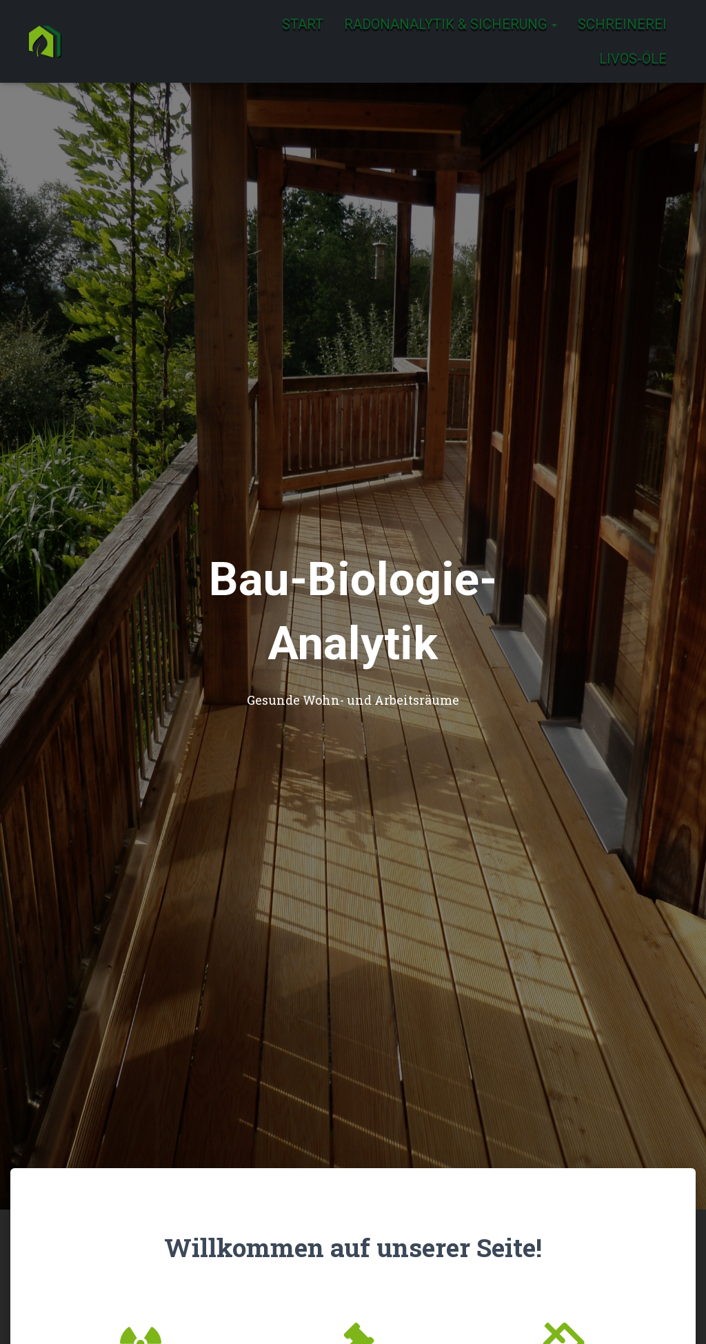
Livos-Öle (633, 58)
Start (302, 24)
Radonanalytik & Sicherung (450, 24)
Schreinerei (622, 24)
